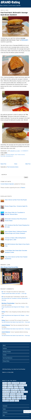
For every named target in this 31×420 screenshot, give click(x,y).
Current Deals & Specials (14, 5)
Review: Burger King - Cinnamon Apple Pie (16, 206)
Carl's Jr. (5, 385)
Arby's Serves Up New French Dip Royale (16, 199)
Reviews (6, 5)
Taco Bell (19, 398)
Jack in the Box (6, 391)
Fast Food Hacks (20, 154)
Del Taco (16, 387)
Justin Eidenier (6, 325)
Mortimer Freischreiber (8, 303)
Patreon (23, 187)
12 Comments (24, 150)
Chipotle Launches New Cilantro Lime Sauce (11, 293)
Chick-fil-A (10, 385)
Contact (4, 354)
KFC (19, 391)
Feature (3, 156)
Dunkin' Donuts (6, 389)
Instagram (5, 412)
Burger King (23, 383)
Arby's (9, 383)
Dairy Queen (10, 387)
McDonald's (25, 40)
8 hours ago (27, 328)
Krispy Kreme (24, 391)
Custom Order (9, 154)
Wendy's (24, 398)
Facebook (5, 405)
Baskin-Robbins (15, 383)
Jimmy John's (14, 391)
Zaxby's (17, 400)
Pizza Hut (19, 396)
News (1, 5)
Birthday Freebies (7, 351)
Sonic (4, 398)
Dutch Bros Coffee (15, 389)
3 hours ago (23, 293)
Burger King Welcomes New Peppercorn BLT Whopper (13, 306)
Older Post (27, 163)
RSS (4, 415)
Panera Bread (6, 396)
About (4, 345)
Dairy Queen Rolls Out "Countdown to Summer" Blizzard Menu (15, 298)
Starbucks (8, 398)
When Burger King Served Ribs (9, 267)
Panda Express (19, 394)
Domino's (21, 387)
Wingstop (12, 400)
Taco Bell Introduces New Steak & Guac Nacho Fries (13, 322)
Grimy (3, 311)
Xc (2, 291)
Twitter (4, 409)
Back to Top (27, 411)
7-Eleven (5, 383)
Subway (14, 398)
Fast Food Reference (7, 358)
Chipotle (15, 385)
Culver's (4, 387)
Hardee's (22, 389)
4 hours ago (27, 322)
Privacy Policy (6, 361)
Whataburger (6, 400)
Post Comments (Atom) (12, 167)
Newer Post (3, 163)
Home (15, 163)
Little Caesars (6, 394)
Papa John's (13, 396)
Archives (5, 348)
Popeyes (24, 396)
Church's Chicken (22, 385)
